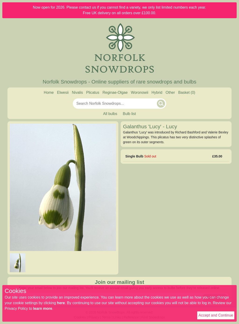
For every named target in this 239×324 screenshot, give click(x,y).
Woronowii (139, 92)
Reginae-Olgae (115, 92)
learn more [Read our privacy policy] (42, 308)
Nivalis (77, 92)
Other (170, 92)
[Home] (119, 48)
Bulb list (129, 114)
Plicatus (92, 92)
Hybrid (156, 92)
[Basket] (186, 92)
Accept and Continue (215, 315)
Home (49, 92)
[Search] (161, 103)
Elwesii (63, 92)
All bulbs (110, 114)
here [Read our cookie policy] (61, 303)
